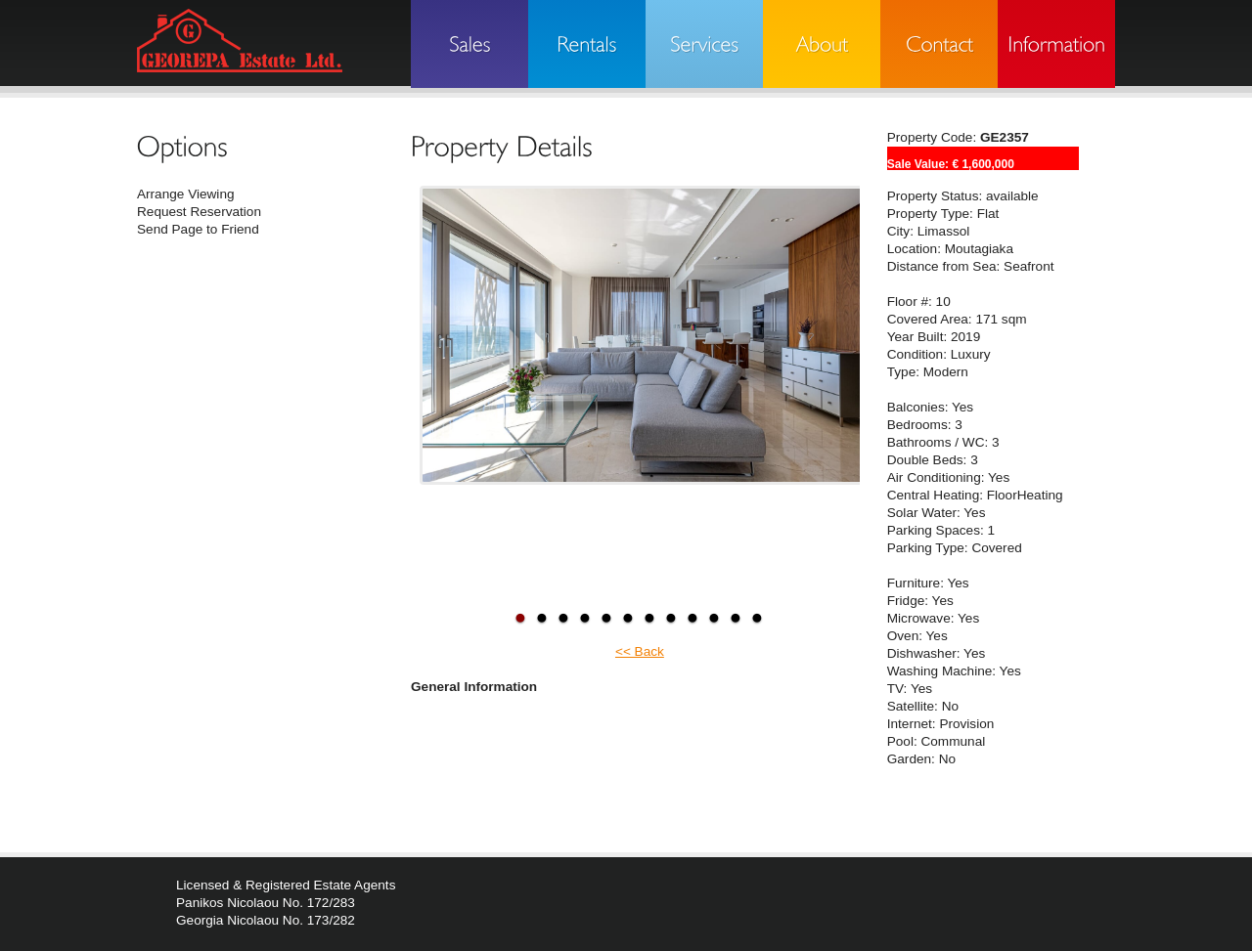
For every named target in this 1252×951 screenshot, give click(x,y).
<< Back (639, 651)
